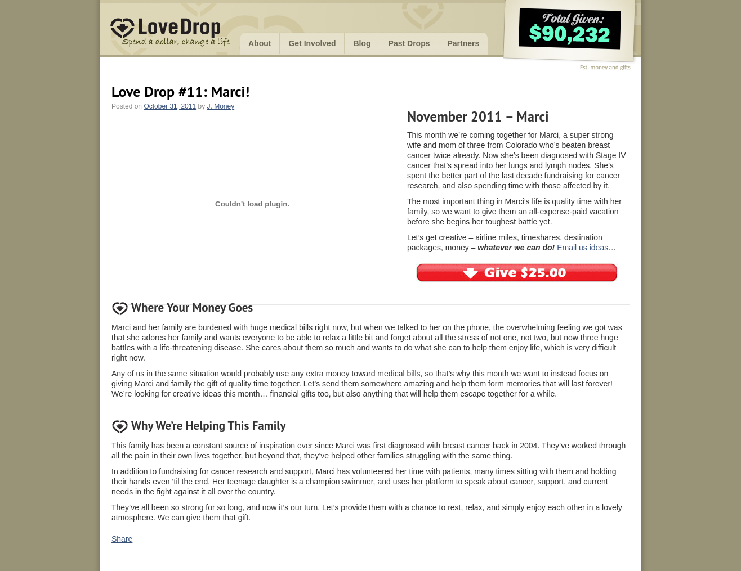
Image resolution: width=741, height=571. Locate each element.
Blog (361, 43)
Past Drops (409, 43)
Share (121, 538)
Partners (464, 43)
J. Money (221, 106)
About (259, 43)
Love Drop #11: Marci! (180, 91)
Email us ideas (582, 247)
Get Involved (312, 43)
